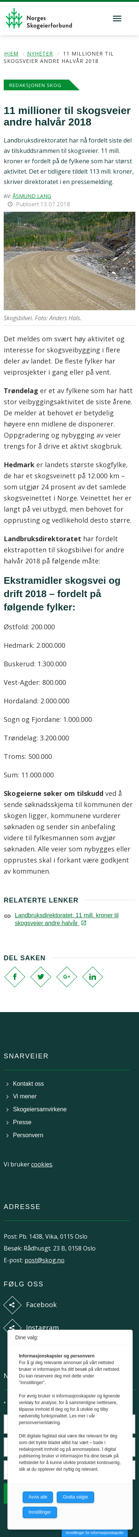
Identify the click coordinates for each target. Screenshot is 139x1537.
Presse (22, 1122)
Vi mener (25, 1096)
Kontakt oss (28, 1084)
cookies (41, 1164)
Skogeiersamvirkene (40, 1109)
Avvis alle (38, 1497)
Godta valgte (75, 1497)
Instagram (42, 1327)
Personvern (28, 1135)
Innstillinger (40, 1512)
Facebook (41, 1304)
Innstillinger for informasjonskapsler (95, 1533)
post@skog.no (44, 1260)
